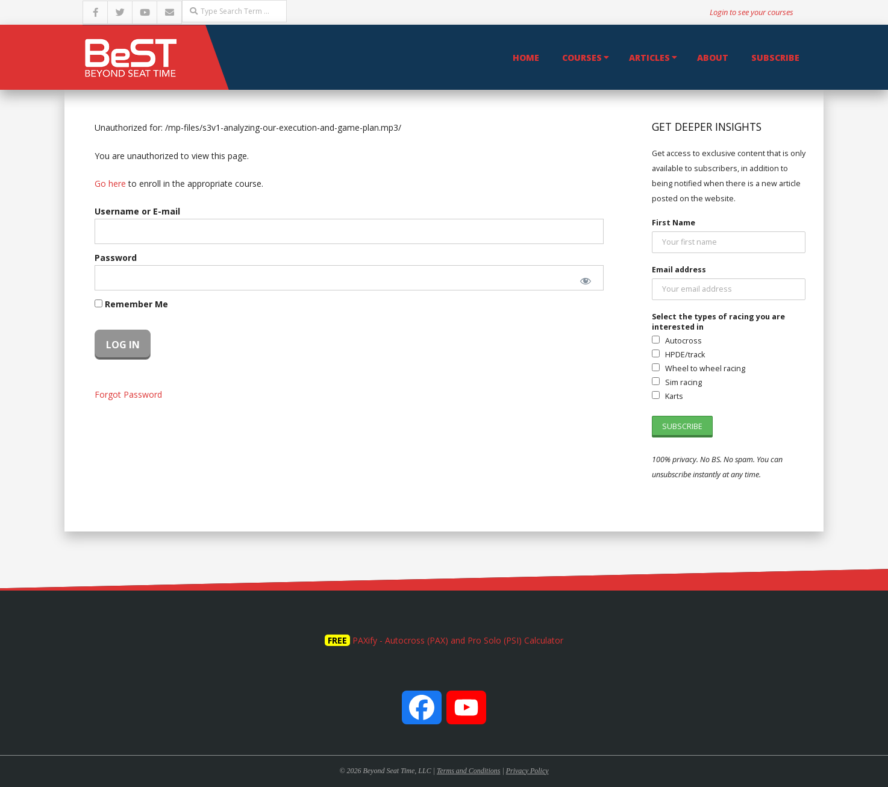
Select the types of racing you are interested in (718, 322)
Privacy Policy (527, 771)
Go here (110, 183)
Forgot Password (128, 394)
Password (116, 257)
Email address (679, 270)
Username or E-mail (137, 211)
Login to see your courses (751, 12)
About (712, 57)
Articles (649, 57)
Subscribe (775, 57)
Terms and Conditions (468, 771)
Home (526, 57)
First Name (673, 223)
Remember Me (131, 304)
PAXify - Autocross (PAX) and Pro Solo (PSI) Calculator (457, 640)
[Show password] (586, 280)
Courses (582, 57)
